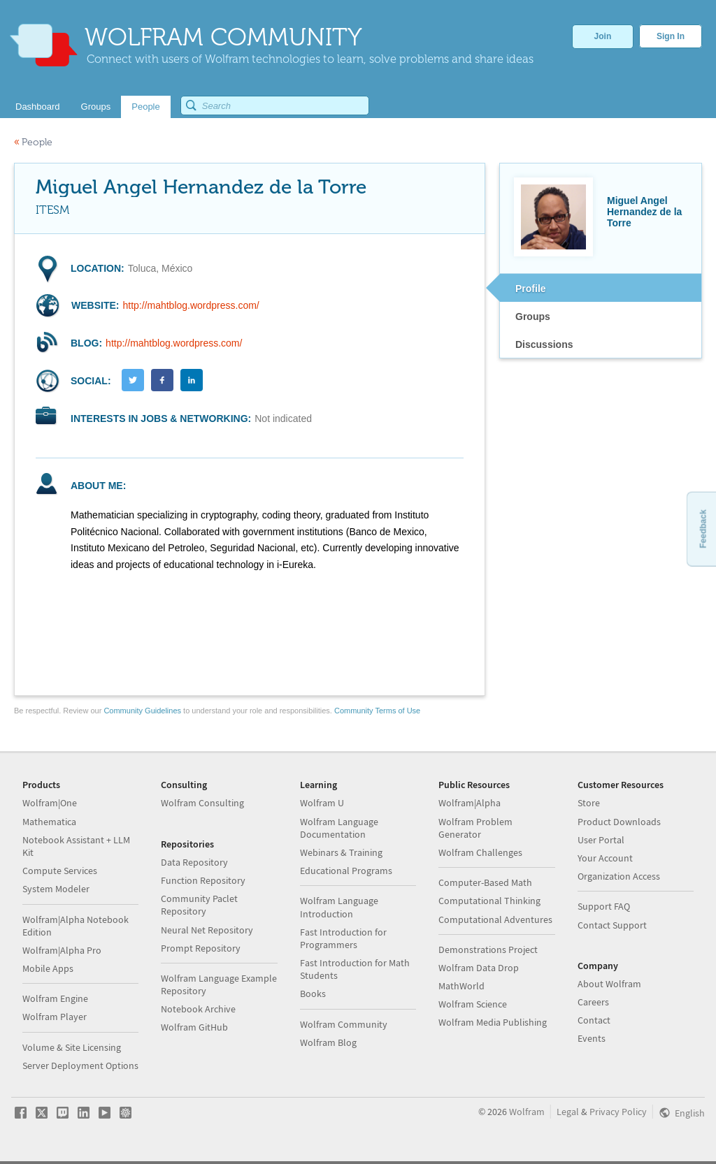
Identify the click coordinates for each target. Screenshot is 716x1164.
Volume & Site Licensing (71, 1047)
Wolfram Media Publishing (492, 1022)
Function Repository (203, 880)
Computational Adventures (495, 919)
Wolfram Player (54, 1016)
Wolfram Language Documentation (339, 828)
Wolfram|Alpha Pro (61, 950)
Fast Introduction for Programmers (343, 938)
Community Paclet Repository (199, 904)
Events (592, 1038)
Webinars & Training (341, 852)
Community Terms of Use (377, 710)
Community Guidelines (142, 710)
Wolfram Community (343, 1024)
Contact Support (612, 925)
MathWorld (461, 986)
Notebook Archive (198, 1009)
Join (603, 36)
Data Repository (194, 862)
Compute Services (59, 870)
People (33, 142)
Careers (593, 1002)
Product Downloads (619, 821)
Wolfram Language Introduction (339, 906)
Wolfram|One (49, 802)
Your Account (605, 858)
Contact (594, 1020)
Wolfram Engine (55, 998)
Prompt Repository (201, 948)
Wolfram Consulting (202, 802)
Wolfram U (322, 802)
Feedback (703, 528)
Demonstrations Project (488, 949)
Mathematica (49, 821)
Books (313, 993)
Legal (568, 1111)
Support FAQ (604, 906)
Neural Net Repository (207, 930)
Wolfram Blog (328, 1042)
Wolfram (527, 1111)
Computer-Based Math (485, 882)
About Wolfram (609, 983)
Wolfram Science (472, 1004)
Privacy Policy (618, 1111)
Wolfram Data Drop (478, 967)
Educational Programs (346, 870)
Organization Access (619, 876)
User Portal (601, 840)
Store (589, 802)
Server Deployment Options (80, 1065)
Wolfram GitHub (194, 1027)
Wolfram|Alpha (469, 802)
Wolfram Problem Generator (475, 828)
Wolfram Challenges (480, 852)
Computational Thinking (489, 900)
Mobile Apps (47, 968)
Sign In (671, 36)
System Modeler (56, 888)
